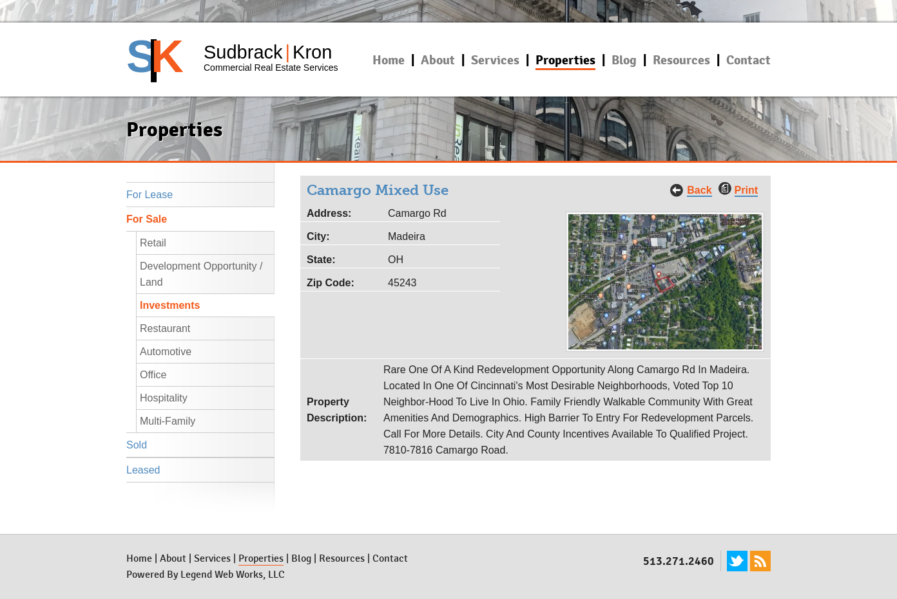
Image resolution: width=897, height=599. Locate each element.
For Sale (146, 219)
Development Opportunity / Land (201, 274)
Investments (170, 305)
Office (153, 374)
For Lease (149, 194)
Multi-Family (167, 421)
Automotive (165, 351)
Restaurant (165, 328)
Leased (143, 470)
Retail (153, 242)
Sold (136, 444)
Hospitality (164, 397)
